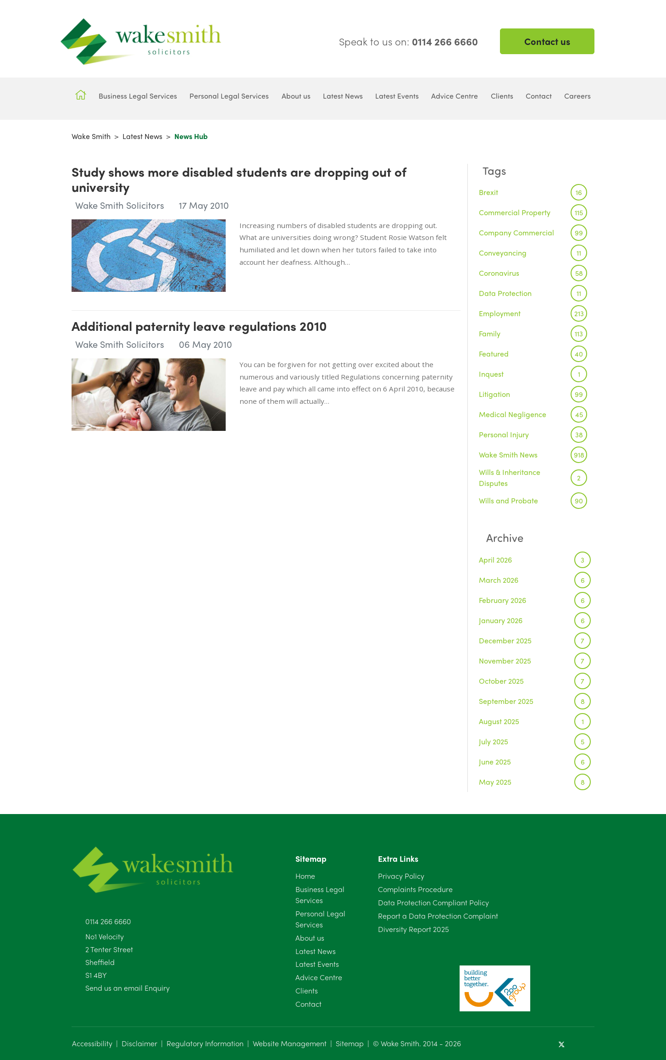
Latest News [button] (343, 95)
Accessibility (92, 1043)
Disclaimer (139, 1043)
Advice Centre (318, 977)
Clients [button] (502, 95)
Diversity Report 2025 (413, 929)
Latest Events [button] (397, 95)
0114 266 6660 (108, 921)
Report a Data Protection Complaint (438, 915)
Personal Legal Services (320, 919)
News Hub (191, 136)
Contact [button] (539, 95)
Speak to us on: (408, 41)
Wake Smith (91, 136)
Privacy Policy (401, 875)
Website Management (290, 1043)
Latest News (142, 136)
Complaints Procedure (415, 889)
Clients (306, 990)
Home (305, 875)
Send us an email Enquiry (127, 987)
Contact (308, 1004)
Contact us (547, 41)
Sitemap (350, 1043)
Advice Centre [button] (454, 95)
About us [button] (296, 95)
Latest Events (317, 964)
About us (309, 937)
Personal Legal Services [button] (229, 95)
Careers (577, 95)
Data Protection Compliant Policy (433, 902)
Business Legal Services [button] (138, 95)
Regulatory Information (205, 1043)
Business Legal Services (319, 894)
